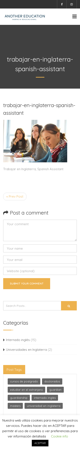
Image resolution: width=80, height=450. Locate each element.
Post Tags (14, 370)
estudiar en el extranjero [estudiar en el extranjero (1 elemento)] (26, 389)
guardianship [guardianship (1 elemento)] (19, 397)
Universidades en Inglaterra (26, 350)
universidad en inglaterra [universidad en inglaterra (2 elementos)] (43, 406)
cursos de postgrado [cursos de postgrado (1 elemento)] (24, 381)
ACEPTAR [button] (40, 443)
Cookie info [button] (59, 436)
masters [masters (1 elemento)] (15, 406)
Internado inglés (18, 340)
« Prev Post (14, 196)
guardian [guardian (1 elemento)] (55, 389)
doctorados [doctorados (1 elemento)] (52, 381)
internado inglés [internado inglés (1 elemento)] (45, 397)
